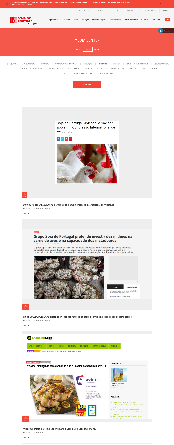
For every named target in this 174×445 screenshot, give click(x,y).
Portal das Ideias (131, 20)
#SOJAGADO (89, 68)
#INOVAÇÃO (87, 64)
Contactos (156, 20)
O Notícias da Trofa (99, 287)
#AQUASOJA (13, 64)
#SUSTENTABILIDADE (106, 73)
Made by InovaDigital (151, 442)
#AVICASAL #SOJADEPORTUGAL (66, 64)
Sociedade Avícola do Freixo (126, 415)
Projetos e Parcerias (64, 396)
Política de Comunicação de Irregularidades (43, 440)
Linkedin (148, 431)
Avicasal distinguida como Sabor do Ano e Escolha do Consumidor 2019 (103, 136)
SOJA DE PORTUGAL (83, 10)
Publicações (61, 399)
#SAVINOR (116, 64)
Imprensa (87, 49)
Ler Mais (24, 150)
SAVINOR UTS (167, 10)
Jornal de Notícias (63, 339)
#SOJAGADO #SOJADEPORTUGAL (112, 68)
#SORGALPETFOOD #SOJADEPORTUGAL (78, 73)
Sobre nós (21, 394)
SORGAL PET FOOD (131, 10)
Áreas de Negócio (99, 20)
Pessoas (144, 20)
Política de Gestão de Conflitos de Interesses (108, 440)
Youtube (154, 431)
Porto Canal (95, 236)
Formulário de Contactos (145, 396)
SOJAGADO (99, 10)
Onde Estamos (142, 394)
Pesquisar (87, 85)
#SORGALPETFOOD (150, 68)
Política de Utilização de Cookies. (21, 4)
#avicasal (36, 145)
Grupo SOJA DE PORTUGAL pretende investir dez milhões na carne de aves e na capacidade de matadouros (69, 137)
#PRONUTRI (102, 64)
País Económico (132, 133)
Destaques (77, 49)
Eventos (97, 49)
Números (21, 396)
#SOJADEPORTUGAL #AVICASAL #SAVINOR (64, 68)
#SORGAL (133, 68)
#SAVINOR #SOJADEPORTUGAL (137, 64)
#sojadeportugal (26, 145)
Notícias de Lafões (29, 287)
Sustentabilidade (71, 20)
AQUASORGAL (114, 10)
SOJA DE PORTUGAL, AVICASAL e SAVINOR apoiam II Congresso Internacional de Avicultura (35, 137)
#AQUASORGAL (29, 64)
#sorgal (71, 240)
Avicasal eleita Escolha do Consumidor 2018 (102, 186)
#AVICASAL (45, 64)
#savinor (44, 145)
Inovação (85, 20)
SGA (39, 399)
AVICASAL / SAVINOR (150, 10)
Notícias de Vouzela (30, 339)
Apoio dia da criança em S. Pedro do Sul (68, 186)
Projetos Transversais (64, 401)
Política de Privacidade (23, 440)
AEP (56, 236)
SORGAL (120, 399)
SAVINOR (120, 401)
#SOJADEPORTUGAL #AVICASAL (32, 68)
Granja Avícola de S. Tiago (125, 408)
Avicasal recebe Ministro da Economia (34, 186)
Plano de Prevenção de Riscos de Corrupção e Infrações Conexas (75, 440)
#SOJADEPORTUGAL (161, 64)
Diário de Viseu (27, 236)
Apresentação (55, 20)
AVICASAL (120, 396)
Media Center (115, 20)
